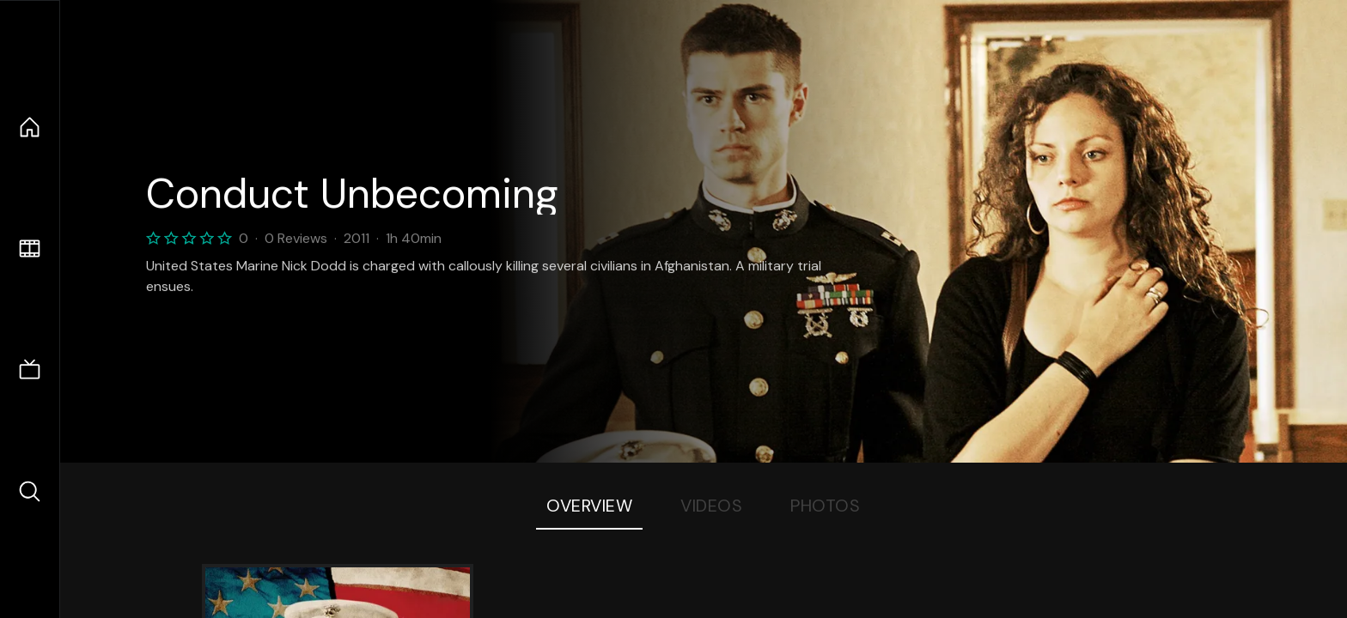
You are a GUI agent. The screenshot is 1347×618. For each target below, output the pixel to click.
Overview (589, 505)
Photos (825, 505)
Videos (711, 505)
